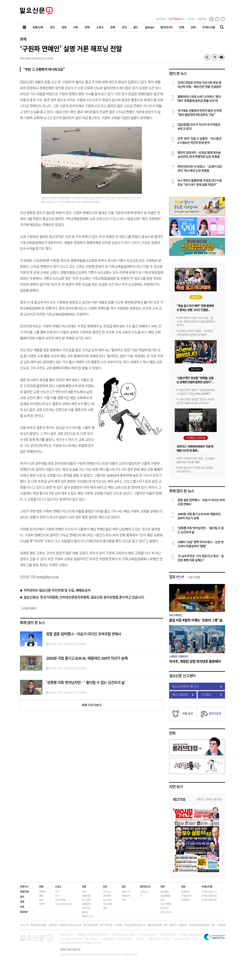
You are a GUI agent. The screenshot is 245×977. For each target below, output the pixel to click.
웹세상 (85, 912)
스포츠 (58, 886)
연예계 (42, 891)
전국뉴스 (107, 891)
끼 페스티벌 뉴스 (209, 891)
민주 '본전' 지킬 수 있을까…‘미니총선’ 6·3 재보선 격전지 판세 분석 (200, 140)
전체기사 (24, 886)
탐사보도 (164, 908)
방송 (41, 899)
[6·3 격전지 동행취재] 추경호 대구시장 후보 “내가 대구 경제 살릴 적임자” (200, 182)
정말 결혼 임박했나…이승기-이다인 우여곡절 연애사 (83, 634)
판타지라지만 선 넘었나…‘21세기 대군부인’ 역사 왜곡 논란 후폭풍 (200, 168)
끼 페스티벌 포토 (209, 899)
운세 (162, 899)
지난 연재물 (165, 904)
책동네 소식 (87, 916)
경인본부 (107, 895)
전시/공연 (86, 899)
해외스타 (126, 891)
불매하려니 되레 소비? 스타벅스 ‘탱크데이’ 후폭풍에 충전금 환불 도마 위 (199, 98)
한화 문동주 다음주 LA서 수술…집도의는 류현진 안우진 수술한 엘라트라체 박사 (196, 321)
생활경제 (86, 904)
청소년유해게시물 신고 (197, 686)
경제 (22, 901)
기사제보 (211, 694)
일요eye (23, 911)
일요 (184, 576)
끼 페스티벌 (206, 886)
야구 (57, 891)
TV (141, 895)
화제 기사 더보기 (91, 705)
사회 (22, 906)
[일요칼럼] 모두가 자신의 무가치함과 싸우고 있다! (199, 126)
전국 (105, 886)
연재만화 (185, 899)
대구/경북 (107, 904)
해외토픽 (126, 895)
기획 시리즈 (165, 912)
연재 (162, 886)
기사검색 (220, 27)
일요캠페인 (165, 895)
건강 (84, 891)
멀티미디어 (145, 886)
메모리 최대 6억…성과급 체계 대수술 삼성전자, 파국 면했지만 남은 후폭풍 (199, 154)
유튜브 (222, 19)
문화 (84, 886)
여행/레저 (86, 895)
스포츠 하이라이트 (63, 904)
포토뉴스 (144, 891)
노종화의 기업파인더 (178, 656)
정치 (22, 896)
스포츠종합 (60, 899)
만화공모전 (186, 895)
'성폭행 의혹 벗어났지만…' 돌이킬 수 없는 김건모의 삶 (85, 682)
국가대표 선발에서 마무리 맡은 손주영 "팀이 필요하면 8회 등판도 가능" (200, 112)
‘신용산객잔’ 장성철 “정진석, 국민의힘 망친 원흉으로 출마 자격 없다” (195, 401)
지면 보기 (176, 786)
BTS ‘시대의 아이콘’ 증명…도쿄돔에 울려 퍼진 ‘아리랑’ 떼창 (195, 460)
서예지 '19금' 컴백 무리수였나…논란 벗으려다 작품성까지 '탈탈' (201, 544)
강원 (105, 908)
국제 (124, 899)
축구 (57, 895)
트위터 (217, 19)
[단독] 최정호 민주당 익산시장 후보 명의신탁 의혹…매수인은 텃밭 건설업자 (199, 84)
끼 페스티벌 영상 (209, 895)
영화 (41, 895)
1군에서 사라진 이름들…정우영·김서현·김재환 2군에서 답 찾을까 (195, 332)
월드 (124, 886)
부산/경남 (107, 899)
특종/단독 (24, 891)
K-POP (42, 904)
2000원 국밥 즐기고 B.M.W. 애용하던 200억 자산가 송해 (87, 658)
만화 (172, 733)
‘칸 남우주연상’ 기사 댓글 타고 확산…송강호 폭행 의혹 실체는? (201, 558)
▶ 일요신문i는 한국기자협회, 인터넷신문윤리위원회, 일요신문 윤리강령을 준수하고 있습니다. (82, 597)
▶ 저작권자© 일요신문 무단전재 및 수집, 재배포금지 (55, 590)
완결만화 (185, 891)
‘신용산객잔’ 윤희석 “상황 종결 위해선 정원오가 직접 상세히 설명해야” (195, 391)
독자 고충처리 (183, 694)
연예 (41, 886)
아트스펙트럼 (175, 615)
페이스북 (211, 19)
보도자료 (86, 908)
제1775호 (179, 799)
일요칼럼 (164, 891)
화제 (23, 39)
